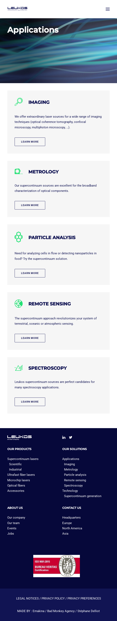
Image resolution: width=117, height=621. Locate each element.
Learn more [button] (30, 141)
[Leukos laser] (25, 9)
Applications (70, 459)
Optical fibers (16, 485)
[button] (107, 9)
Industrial (15, 469)
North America (72, 528)
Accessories (15, 491)
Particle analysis (75, 475)
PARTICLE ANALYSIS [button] (51, 237)
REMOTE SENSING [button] (49, 304)
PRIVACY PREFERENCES (84, 598)
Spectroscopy (73, 485)
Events (11, 528)
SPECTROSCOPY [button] (47, 368)
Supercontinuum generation (82, 496)
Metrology (71, 469)
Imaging (69, 464)
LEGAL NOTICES (27, 598)
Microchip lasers (18, 480)
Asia (65, 533)
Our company (16, 517)
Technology (70, 491)
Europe (67, 523)
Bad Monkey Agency (61, 611)
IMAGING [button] (38, 102)
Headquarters (71, 517)
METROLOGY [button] (43, 172)
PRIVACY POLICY (53, 598)
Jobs (10, 533)
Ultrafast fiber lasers (21, 475)
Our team (13, 523)
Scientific (15, 464)
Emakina (38, 611)
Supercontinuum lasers (23, 459)
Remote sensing (75, 480)
